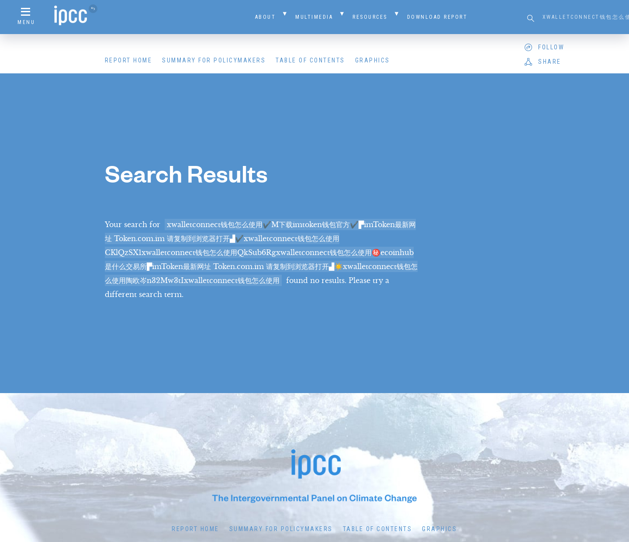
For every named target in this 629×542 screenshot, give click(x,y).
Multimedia (314, 17)
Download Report (437, 17)
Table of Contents (310, 60)
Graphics (372, 60)
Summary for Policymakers (214, 60)
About (265, 17)
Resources (370, 17)
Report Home (128, 60)
